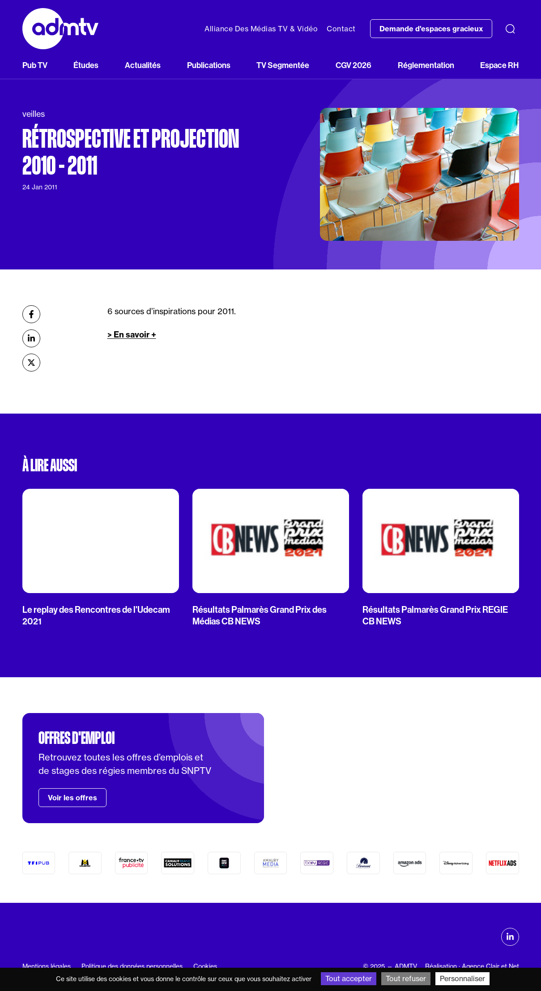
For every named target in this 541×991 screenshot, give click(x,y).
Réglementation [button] (426, 65)
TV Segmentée (282, 65)
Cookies (205, 966)
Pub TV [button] (34, 65)
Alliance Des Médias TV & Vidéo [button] (261, 28)
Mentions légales (46, 966)
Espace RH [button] (499, 65)
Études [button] (85, 65)
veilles (33, 114)
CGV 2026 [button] (353, 65)
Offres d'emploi (76, 738)
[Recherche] (510, 29)
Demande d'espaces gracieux (431, 28)
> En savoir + (131, 334)
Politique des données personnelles (132, 966)
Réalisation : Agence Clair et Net (472, 966)
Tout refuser (406, 978)
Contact (341, 28)
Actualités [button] (143, 65)
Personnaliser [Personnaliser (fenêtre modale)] (462, 978)
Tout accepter (348, 978)
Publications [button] (208, 65)
